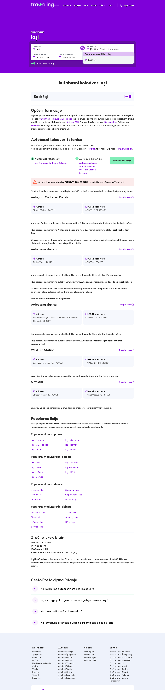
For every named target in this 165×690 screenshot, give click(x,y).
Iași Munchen (72, 467)
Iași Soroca (37, 476)
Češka (35, 666)
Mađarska (36, 651)
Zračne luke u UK (117, 663)
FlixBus (91, 148)
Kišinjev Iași (37, 522)
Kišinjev (70, 122)
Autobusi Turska (65, 669)
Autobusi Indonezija (66, 678)
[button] (108, 60)
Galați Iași (36, 499)
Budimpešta (110, 122)
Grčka (35, 660)
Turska (35, 669)
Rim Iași (35, 517)
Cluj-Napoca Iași (74, 494)
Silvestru (83, 173)
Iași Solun (36, 467)
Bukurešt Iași (37, 489)
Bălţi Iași (69, 522)
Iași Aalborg (71, 462)
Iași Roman (71, 444)
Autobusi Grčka (65, 672)
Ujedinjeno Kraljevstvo (42, 663)
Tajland (35, 675)
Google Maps (126, 197)
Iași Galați (36, 449)
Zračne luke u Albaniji (119, 672)
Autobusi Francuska (66, 675)
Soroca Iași (37, 526)
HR (112, 5)
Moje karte (127, 5)
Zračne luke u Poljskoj (119, 675)
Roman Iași (37, 494)
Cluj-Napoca (66, 118)
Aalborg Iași (71, 517)
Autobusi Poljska (65, 660)
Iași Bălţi (69, 472)
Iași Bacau (71, 449)
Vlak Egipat (89, 654)
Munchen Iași (38, 512)
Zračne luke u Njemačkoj (120, 660)
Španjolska (37, 654)
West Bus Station (87, 169)
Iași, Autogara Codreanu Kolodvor (51, 163)
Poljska (35, 672)
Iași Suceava (72, 440)
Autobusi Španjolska (67, 654)
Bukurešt (45, 118)
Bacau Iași (71, 499)
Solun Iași (70, 512)
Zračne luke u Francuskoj (121, 657)
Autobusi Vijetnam (66, 663)
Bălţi (77, 122)
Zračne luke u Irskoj (118, 666)
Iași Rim (35, 462)
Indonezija (36, 678)
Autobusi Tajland (65, 666)
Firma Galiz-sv (124, 148)
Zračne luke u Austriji (119, 669)
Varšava (35, 125)
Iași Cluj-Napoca (39, 444)
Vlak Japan (89, 651)
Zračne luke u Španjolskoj (121, 654)
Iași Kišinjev (37, 472)
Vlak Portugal (90, 657)
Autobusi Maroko (65, 657)
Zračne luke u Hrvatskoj (120, 651)
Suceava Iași (72, 489)
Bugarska (36, 657)
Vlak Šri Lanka (90, 660)
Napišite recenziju (122, 160)
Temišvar (54, 118)
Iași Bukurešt (37, 440)
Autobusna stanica (88, 163)
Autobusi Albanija (65, 651)
